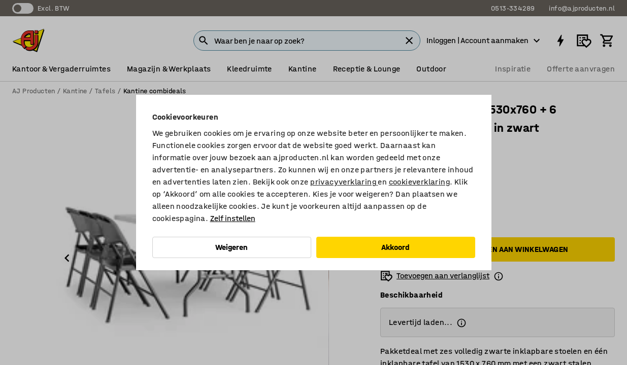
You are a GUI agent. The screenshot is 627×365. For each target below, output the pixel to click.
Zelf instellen (232, 218)
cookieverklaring (419, 182)
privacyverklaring (344, 182)
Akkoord (395, 247)
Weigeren (231, 247)
